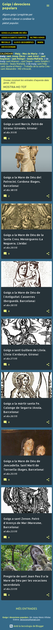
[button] (48, 138)
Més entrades (26, 608)
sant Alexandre (8, 69)
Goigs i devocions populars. (15, 617)
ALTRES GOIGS (37, 37)
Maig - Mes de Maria (26, 53)
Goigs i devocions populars (16, 6)
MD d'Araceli (24, 69)
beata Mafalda (35, 58)
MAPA (40, 42)
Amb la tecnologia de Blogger (26, 626)
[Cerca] (42, 5)
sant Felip (42, 64)
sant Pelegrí (18, 58)
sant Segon (27, 61)
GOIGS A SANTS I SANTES (13, 37)
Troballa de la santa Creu (37, 66)
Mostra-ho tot (15, 86)
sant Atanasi (12, 61)
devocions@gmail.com (30, 619)
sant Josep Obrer (16, 56)
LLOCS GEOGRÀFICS (24, 42)
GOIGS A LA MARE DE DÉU (14, 33)
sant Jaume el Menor (11, 66)
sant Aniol (33, 56)
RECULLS (5, 42)
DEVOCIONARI (8, 47)
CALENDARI (6, 53)
